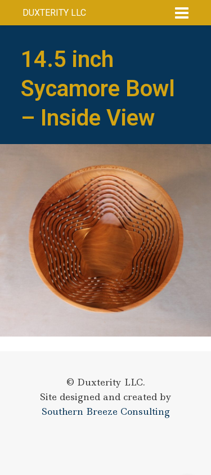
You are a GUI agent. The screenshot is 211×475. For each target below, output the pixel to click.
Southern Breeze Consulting (106, 411)
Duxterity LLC (54, 12)
